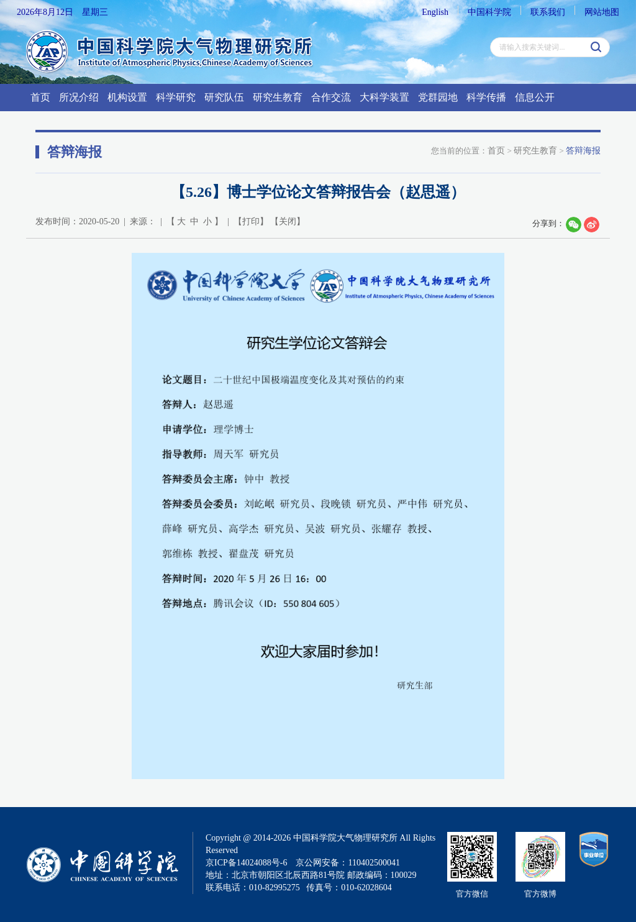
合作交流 (331, 97)
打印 (251, 221)
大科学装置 (384, 97)
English (435, 12)
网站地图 (601, 12)
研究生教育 (277, 97)
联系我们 (547, 12)
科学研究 (176, 97)
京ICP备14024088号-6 (246, 862)
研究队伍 (224, 97)
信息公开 (535, 97)
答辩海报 (583, 150)
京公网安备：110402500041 (347, 862)
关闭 (287, 221)
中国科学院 (489, 12)
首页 (40, 97)
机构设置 (127, 97)
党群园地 (438, 97)
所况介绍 (79, 97)
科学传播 (486, 97)
